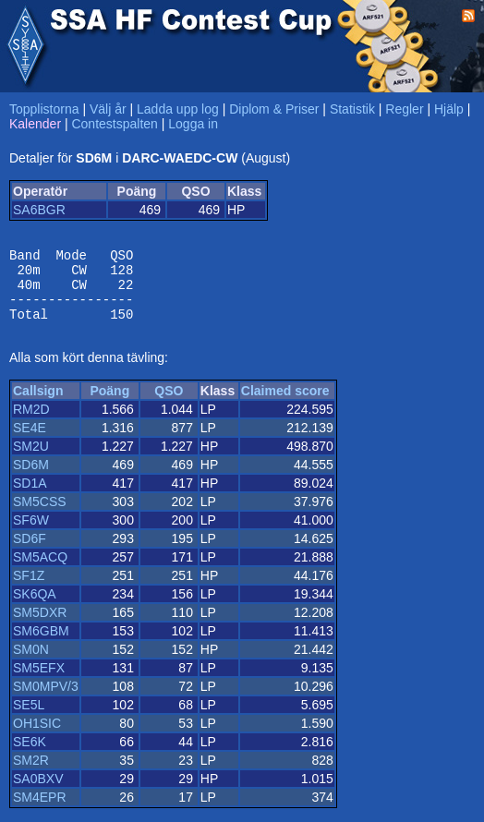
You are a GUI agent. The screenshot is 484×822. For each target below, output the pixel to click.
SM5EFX (39, 681)
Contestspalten (114, 123)
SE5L (28, 718)
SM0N (31, 663)
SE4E (29, 441)
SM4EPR (40, 811)
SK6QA (34, 607)
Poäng (109, 404)
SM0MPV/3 (46, 700)
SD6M (31, 478)
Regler (404, 109)
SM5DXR (40, 626)
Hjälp (449, 109)
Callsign (38, 404)
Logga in (193, 123)
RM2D (31, 423)
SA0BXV (38, 792)
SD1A (30, 497)
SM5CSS (40, 515)
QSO (168, 404)
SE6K (29, 755)
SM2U (31, 460)
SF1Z (28, 589)
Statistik (352, 109)
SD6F (29, 552)
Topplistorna (44, 109)
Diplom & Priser (274, 109)
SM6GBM (41, 644)
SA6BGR (39, 209)
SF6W (31, 533)
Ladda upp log (178, 109)
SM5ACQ (40, 570)
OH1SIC (37, 737)
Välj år (108, 109)
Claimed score (285, 404)
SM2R (31, 774)
